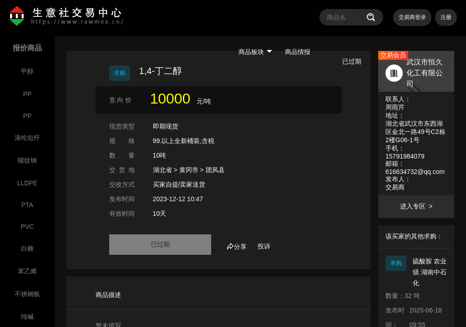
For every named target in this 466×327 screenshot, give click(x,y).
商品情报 (297, 51)
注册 (446, 17)
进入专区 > (416, 206)
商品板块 (255, 51)
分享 (237, 246)
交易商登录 (412, 17)
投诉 (264, 246)
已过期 (160, 244)
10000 (170, 98)
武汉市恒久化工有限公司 (424, 73)
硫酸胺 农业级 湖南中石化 (429, 272)
